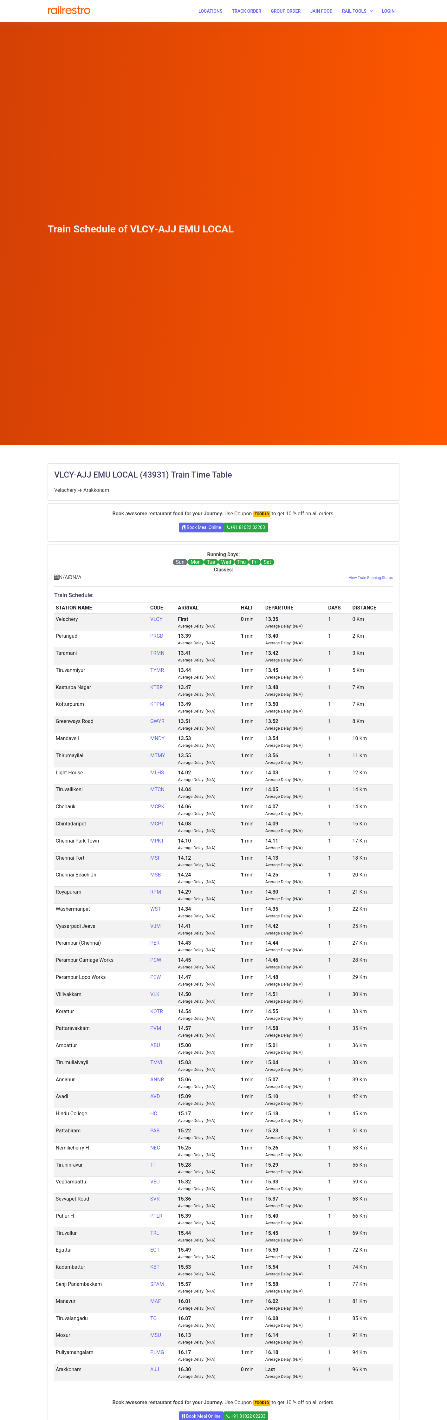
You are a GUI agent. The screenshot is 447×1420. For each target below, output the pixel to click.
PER (154, 943)
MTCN (157, 789)
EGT (155, 1250)
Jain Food (321, 11)
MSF (155, 858)
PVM (155, 1028)
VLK (154, 994)
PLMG (157, 1352)
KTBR (156, 687)
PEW (155, 977)
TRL (154, 1233)
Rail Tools (354, 11)
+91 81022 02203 (246, 527)
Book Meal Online (201, 527)
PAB (154, 1131)
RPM (155, 892)
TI (152, 1165)
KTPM (157, 704)
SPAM (157, 1284)
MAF (155, 1301)
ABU (155, 1045)
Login (388, 11)
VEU (155, 1182)
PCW (155, 960)
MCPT (157, 824)
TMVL (157, 1062)
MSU (155, 1335)
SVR (155, 1199)
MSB (155, 875)
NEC (155, 1148)
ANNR (157, 1080)
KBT (154, 1267)
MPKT (157, 841)
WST (155, 909)
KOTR (156, 1011)
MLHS (157, 773)
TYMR (157, 670)
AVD (155, 1096)
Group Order (286, 11)
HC (153, 1114)
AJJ (154, 1369)
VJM (155, 926)
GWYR (157, 721)
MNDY (157, 738)
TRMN (157, 653)
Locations (210, 11)
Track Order (246, 11)
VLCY (156, 619)
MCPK (157, 807)
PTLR (156, 1216)
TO (153, 1318)
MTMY (157, 755)
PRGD (156, 636)
